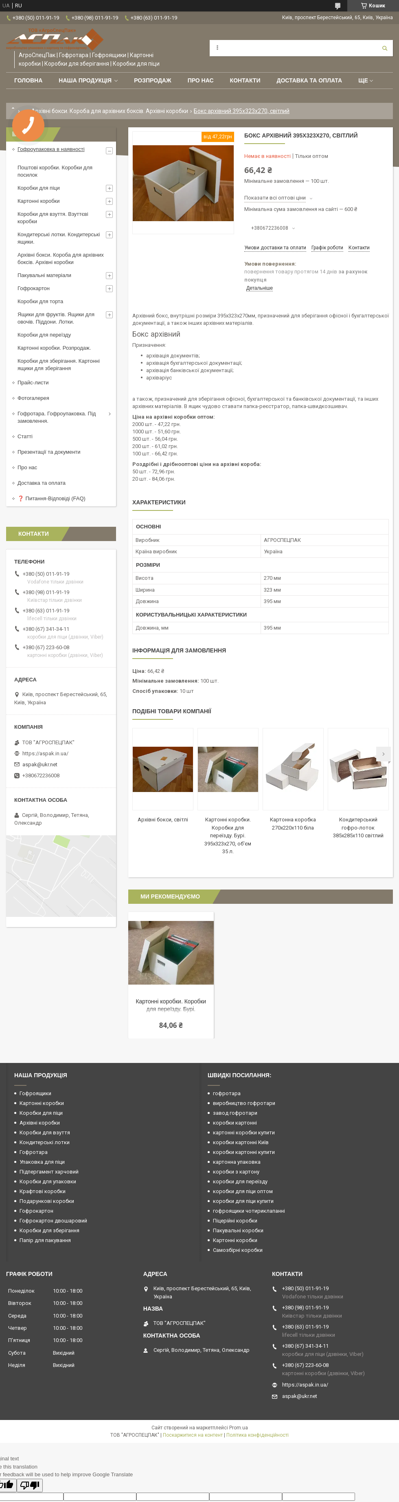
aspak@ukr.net (39, 764)
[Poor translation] (30, 1485)
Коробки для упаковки (48, 1181)
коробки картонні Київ (241, 1142)
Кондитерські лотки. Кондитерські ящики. (59, 238)
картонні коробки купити (244, 1132)
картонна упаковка (237, 1162)
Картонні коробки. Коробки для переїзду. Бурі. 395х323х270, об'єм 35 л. (227, 835)
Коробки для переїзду (44, 335)
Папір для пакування (45, 1240)
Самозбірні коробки (238, 1250)
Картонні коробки (39, 201)
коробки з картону (236, 1172)
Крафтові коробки (43, 1191)
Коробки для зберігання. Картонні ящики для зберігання (59, 364)
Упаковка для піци (42, 1162)
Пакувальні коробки (238, 1230)
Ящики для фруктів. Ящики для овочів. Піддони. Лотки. (56, 318)
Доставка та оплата (309, 80)
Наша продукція (85, 80)
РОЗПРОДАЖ (152, 80)
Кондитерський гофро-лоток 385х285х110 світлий (358, 827)
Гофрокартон (34, 288)
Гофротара (34, 1152)
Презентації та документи (49, 452)
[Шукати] (385, 48)
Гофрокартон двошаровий (53, 1221)
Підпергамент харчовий (49, 1172)
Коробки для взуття (45, 1132)
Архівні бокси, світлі (163, 819)
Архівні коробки (40, 1123)
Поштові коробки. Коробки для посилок (55, 171)
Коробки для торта (40, 301)
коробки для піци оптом (243, 1191)
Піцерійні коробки (235, 1221)
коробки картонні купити (244, 1152)
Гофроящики (35, 1093)
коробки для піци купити (243, 1201)
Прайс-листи (33, 382)
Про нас (201, 80)
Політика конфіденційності (257, 1435)
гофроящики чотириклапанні (249, 1211)
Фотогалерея (33, 398)
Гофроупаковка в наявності (51, 149)
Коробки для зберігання (49, 1230)
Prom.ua (238, 1428)
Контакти (245, 80)
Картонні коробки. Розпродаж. (54, 348)
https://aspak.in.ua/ (45, 753)
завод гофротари (235, 1113)
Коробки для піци (39, 188)
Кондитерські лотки (45, 1142)
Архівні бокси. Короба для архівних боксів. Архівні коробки (109, 111)
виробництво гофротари (244, 1103)
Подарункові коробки (47, 1201)
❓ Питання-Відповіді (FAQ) (52, 498)
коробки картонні (235, 1123)
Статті (25, 436)
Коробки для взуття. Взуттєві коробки (53, 217)
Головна (28, 80)
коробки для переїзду (240, 1181)
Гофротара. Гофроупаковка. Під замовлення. (57, 417)
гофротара (227, 1093)
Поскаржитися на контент (193, 1435)
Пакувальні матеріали (44, 275)
